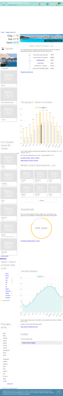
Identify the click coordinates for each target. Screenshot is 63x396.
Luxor (3, 120)
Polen (4, 366)
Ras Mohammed (7, 102)
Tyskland (5, 338)
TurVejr (2, 32)
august (7, 288)
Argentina (5, 364)
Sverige (5, 381)
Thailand (5, 361)
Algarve (23, 194)
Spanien (5, 343)
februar (7, 275)
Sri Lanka (5, 376)
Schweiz (5, 345)
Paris (3, 166)
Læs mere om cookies (24, 394)
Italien (2, 202)
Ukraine (5, 340)
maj (6, 282)
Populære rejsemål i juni (27, 72)
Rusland (5, 371)
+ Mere (41, 200)
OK (59, 392)
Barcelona (38, 180)
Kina (4, 373)
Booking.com (3, 258)
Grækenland (6, 359)
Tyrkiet (2, 219)
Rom (3, 200)
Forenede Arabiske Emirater (7, 236)
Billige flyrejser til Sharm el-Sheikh (29, 160)
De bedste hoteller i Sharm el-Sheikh (30, 158)
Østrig (4, 335)
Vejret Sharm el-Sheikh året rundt (29, 326)
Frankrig (3, 167)
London (4, 183)
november (7, 295)
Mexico (4, 352)
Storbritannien (4, 185)
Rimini (50, 180)
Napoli (50, 194)
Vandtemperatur (41, 60)
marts (6, 277)
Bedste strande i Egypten (29, 342)
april (6, 280)
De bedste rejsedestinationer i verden (30, 241)
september (7, 291)
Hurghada (4, 68)
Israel (4, 368)
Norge (4, 378)
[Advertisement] (31, 19)
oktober (7, 293)
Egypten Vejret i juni (10, 32)
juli (6, 286)
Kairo (3, 85)
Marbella (37, 194)
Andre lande (10, 383)
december (7, 297)
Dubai (3, 235)
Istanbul (4, 218)
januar (6, 273)
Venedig (23, 180)
